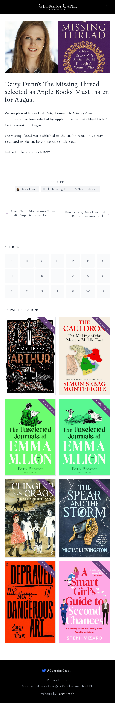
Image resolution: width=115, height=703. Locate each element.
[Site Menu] (108, 7)
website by (57, 694)
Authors (12, 247)
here (46, 152)
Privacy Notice (57, 680)
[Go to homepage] (58, 7)
